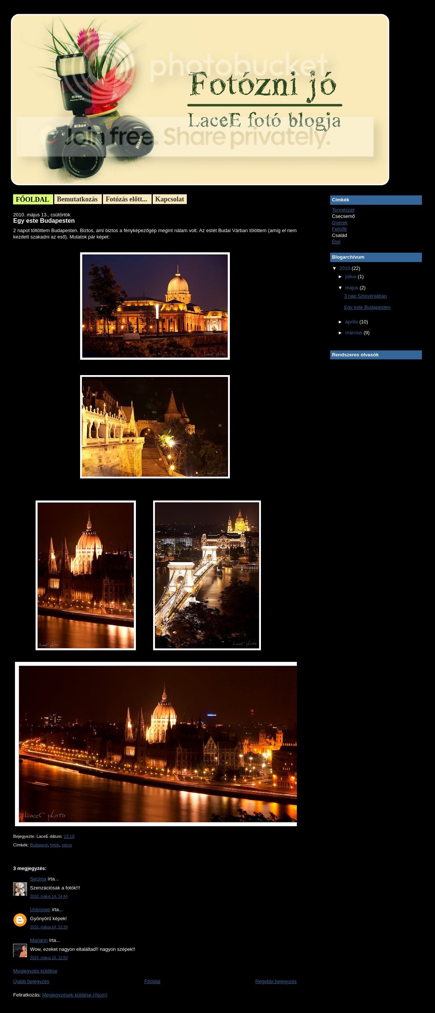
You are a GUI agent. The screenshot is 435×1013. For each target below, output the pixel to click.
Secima (38, 879)
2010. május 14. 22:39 (48, 927)
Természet (343, 210)
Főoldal (152, 981)
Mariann (39, 940)
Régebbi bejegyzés (276, 981)
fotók (55, 845)
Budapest (39, 845)
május (352, 287)
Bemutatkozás (78, 199)
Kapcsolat (169, 199)
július (351, 276)
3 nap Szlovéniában (365, 296)
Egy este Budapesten (43, 220)
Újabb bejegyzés (31, 981)
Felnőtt (339, 229)
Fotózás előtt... (127, 199)
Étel (336, 241)
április (352, 322)
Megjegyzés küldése (35, 971)
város (67, 845)
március (354, 332)
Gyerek (340, 222)
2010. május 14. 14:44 (48, 896)
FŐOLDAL (33, 199)
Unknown (40, 909)
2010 (346, 268)
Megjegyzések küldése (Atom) (74, 995)
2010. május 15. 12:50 (48, 958)
